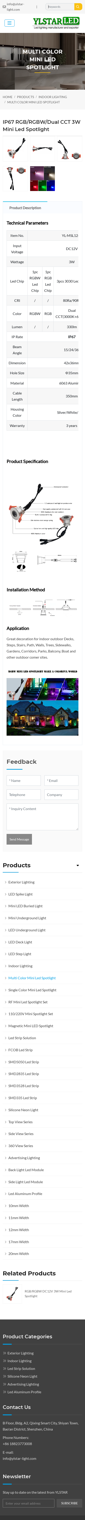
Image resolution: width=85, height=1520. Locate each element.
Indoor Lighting (20, 966)
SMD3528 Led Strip (23, 1086)
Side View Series (21, 1133)
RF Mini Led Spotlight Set (28, 1002)
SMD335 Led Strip (22, 1098)
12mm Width (18, 1229)
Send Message (19, 839)
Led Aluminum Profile (25, 1193)
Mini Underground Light (27, 918)
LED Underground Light (27, 930)
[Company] (61, 794)
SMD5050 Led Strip (23, 1062)
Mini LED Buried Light (25, 906)
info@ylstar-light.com (15, 6)
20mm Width (18, 1253)
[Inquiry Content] (42, 816)
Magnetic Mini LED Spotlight (30, 1026)
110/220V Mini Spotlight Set (30, 1014)
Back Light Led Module (26, 1170)
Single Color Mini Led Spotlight (32, 990)
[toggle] (10, 23)
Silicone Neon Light (23, 1110)
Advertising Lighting (24, 1157)
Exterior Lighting (21, 882)
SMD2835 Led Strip (23, 1073)
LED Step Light (19, 954)
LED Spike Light (20, 894)
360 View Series (20, 1145)
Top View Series (20, 1122)
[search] (78, 6)
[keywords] (60, 6)
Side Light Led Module (25, 1182)
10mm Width (18, 1205)
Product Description (25, 208)
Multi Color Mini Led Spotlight (32, 978)
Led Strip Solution (22, 1038)
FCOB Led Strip (20, 1050)
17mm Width (18, 1242)
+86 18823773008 (17, 1443)
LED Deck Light (20, 942)
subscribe (69, 1503)
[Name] (24, 780)
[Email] (61, 780)
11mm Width (18, 1217)
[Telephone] (24, 794)
